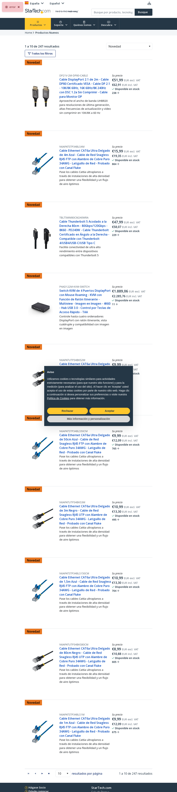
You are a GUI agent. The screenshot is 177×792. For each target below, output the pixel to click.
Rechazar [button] (67, 410)
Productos (38, 24)
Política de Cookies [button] (58, 398)
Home (28, 32)
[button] (149, 46)
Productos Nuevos (47, 32)
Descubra (108, 24)
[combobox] (129, 46)
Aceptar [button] (109, 410)
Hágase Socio (37, 787)
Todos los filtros (40, 53)
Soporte (60, 24)
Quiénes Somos (84, 24)
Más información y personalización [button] (88, 418)
